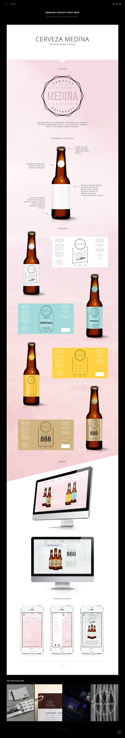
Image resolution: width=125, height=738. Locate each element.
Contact (13, 4)
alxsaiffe (66, 729)
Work (6, 4)
